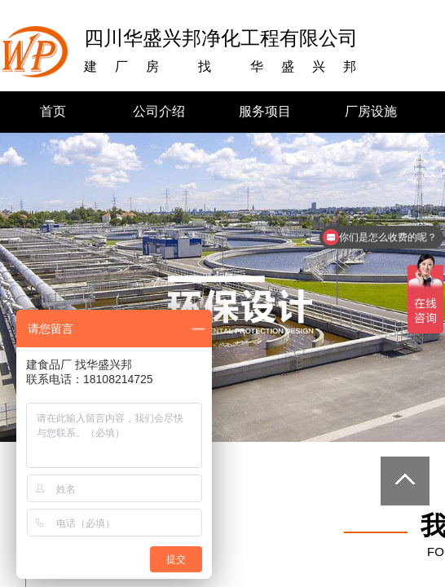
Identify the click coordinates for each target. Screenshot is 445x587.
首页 (53, 111)
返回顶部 (405, 481)
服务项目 (265, 111)
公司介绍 (159, 111)
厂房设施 (371, 111)
